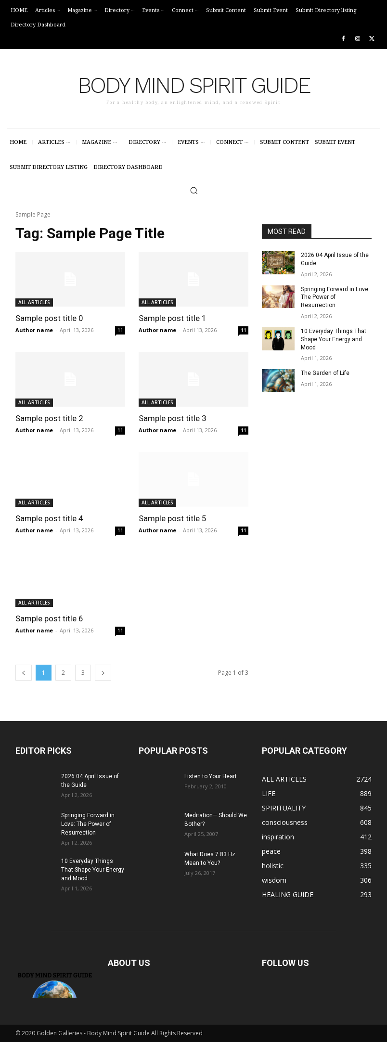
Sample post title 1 (172, 318)
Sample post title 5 (172, 518)
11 (120, 330)
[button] (193, 190)
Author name (34, 330)
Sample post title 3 (172, 418)
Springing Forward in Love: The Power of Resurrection (335, 297)
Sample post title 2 (49, 418)
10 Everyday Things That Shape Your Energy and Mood (333, 339)
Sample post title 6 (49, 618)
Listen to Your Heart (210, 776)
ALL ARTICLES (34, 302)
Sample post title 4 (49, 518)
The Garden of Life (325, 373)
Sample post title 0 (49, 318)
